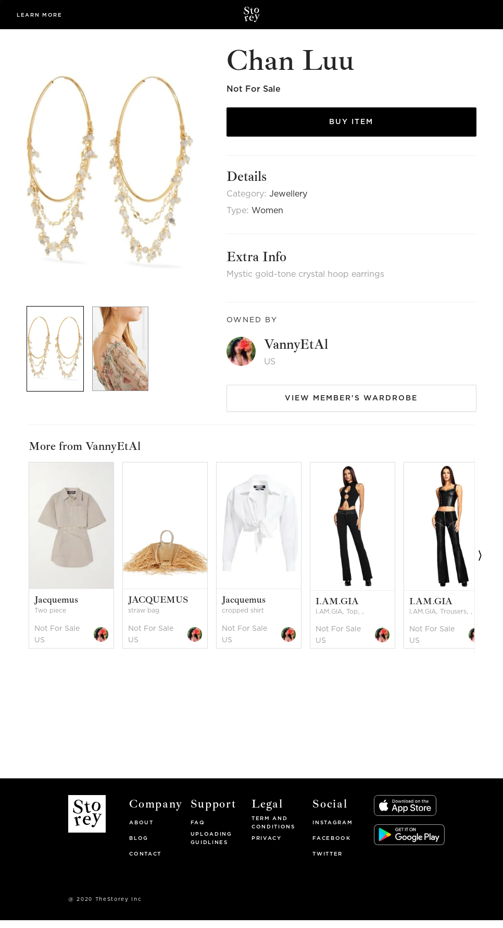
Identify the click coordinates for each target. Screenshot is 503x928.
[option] (77, 455)
